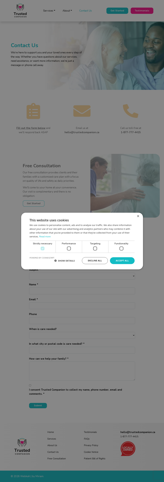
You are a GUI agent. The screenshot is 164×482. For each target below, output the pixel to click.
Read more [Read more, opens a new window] (45, 236)
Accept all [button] (122, 260)
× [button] (138, 216)
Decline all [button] (95, 260)
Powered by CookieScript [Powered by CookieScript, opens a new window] (42, 258)
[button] (64, 260)
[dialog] (82, 241)
